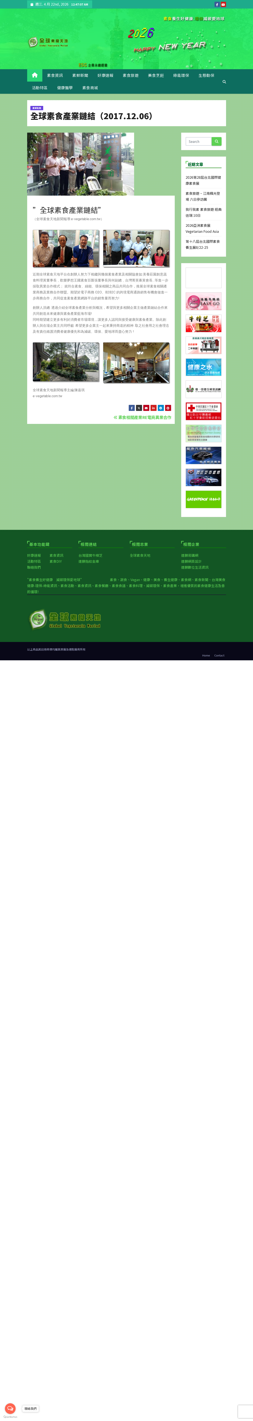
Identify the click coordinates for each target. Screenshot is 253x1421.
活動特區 (40, 87)
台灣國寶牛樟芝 (90, 555)
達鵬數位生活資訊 (195, 567)
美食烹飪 (156, 75)
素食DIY (56, 561)
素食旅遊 (131, 75)
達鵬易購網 (189, 555)
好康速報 (105, 75)
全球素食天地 (140, 555)
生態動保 (206, 75)
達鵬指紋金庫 (88, 561)
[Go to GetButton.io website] (10, 1416)
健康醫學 (65, 87)
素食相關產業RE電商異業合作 (142, 417)
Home (206, 655)
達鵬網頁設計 (191, 561)
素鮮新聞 (80, 75)
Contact (219, 655)
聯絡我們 (34, 567)
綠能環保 (181, 75)
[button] (224, 81)
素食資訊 (55, 75)
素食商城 (90, 87)
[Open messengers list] (10, 1408)
